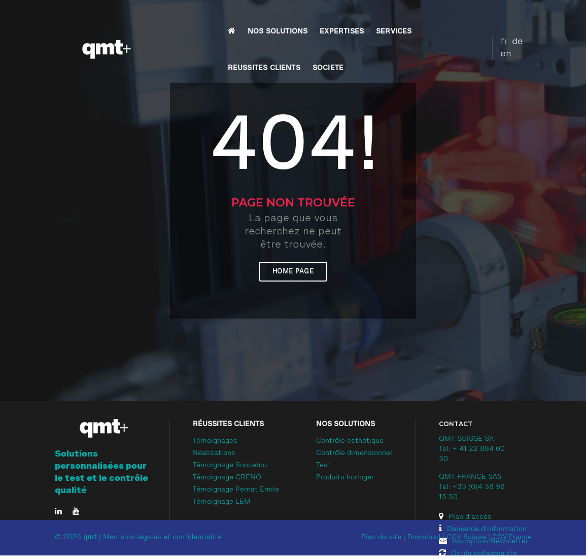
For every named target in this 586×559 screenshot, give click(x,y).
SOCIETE (444, 18)
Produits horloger (345, 478)
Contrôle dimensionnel (354, 453)
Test (323, 466)
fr (493, 17)
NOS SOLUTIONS (198, 18)
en (522, 17)
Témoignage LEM (222, 502)
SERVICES (314, 18)
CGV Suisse (466, 538)
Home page (293, 271)
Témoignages (215, 441)
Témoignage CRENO (227, 478)
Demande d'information (483, 530)
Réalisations (214, 453)
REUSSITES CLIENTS (380, 18)
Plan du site (381, 538)
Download (423, 538)
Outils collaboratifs (478, 554)
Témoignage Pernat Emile (236, 490)
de (506, 17)
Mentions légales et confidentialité (162, 538)
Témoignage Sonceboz (230, 466)
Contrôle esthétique (350, 441)
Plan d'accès (465, 517)
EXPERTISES (262, 18)
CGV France (512, 538)
